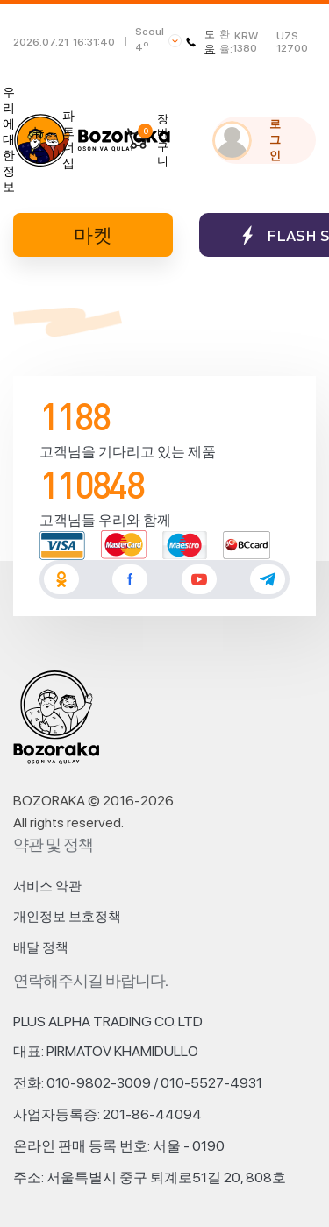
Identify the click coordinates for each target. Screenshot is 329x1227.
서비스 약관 (47, 886)
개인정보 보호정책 (67, 917)
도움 (200, 41)
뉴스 (38, 139)
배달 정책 (40, 947)
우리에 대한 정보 (9, 139)
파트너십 (68, 139)
